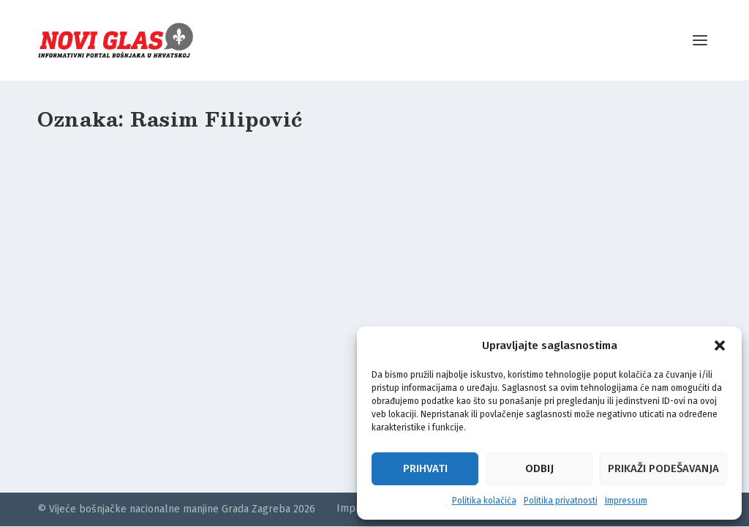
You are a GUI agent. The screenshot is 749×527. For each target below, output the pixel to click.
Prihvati (425, 468)
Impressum (626, 501)
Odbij (539, 468)
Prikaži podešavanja (663, 468)
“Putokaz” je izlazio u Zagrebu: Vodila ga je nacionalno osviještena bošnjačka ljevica (142, 368)
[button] (719, 345)
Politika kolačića (484, 501)
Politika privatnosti (561, 501)
